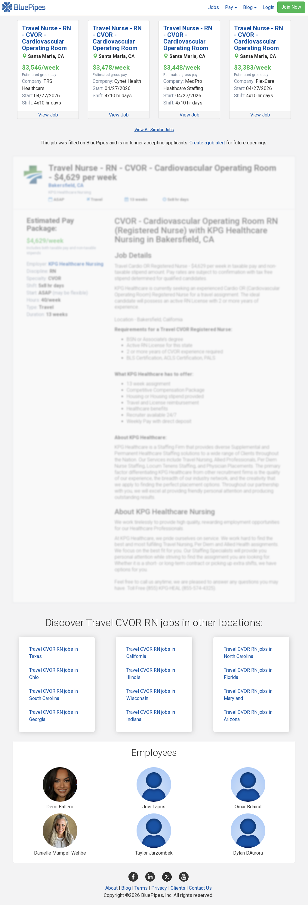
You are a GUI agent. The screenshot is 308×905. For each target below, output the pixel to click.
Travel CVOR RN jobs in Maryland (248, 694)
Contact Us (200, 888)
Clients (178, 888)
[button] (231, 7)
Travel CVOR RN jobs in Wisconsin (150, 694)
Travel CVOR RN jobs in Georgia (53, 715)
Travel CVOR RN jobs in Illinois (150, 673)
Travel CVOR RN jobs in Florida (248, 673)
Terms (141, 888)
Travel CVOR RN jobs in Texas (53, 652)
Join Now (291, 7)
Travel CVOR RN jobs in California (150, 652)
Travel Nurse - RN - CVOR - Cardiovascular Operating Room (46, 38)
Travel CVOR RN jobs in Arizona (248, 715)
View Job (48, 115)
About (111, 888)
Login (268, 7)
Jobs (213, 7)
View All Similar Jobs (154, 129)
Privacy (159, 888)
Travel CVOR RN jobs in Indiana (150, 715)
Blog (126, 888)
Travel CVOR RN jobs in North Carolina (248, 652)
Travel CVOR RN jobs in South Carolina (53, 694)
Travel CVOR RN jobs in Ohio (53, 673)
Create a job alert (207, 143)
